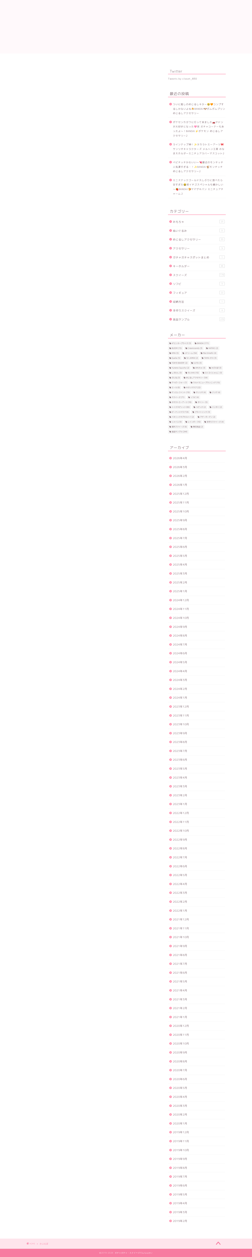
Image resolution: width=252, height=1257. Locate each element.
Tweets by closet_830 (182, 78)
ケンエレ (183, 58)
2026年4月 (180, 458)
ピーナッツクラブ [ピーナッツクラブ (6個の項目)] (180, 412)
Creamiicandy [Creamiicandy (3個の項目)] (195, 348)
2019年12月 (181, 1132)
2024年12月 (181, 600)
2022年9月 (180, 840)
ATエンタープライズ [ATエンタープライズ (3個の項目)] (181, 343)
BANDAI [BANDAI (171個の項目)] (203, 343)
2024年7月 (180, 644)
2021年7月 (180, 964)
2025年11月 (181, 502)
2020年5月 (180, 1088)
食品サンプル (40, 58)
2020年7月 (180, 1070)
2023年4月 (180, 777)
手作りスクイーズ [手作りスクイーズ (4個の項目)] (215, 422)
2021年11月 (181, 928)
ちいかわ (211, 58)
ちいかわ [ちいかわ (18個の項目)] (193, 372)
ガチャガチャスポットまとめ (199, 257)
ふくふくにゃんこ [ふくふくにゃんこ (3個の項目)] (213, 372)
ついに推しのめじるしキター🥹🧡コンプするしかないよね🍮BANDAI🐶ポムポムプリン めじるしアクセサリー (199, 109)
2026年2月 (180, 476)
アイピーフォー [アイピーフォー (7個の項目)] (179, 382)
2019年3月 (180, 1212)
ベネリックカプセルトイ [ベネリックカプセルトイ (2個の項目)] (183, 417)
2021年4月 (180, 990)
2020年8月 (180, 1061)
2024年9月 (180, 627)
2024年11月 (181, 609)
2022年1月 (180, 911)
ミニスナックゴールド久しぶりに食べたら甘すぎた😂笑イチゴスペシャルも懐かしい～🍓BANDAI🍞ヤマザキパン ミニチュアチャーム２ (198, 186)
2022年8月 (180, 848)
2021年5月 (180, 981)
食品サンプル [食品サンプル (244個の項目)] (179, 431)
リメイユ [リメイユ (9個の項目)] (177, 422)
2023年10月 (181, 724)
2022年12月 (181, 813)
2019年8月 (180, 1168)
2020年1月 (180, 1123)
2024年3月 (180, 680)
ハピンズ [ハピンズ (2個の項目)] (201, 407)
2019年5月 (180, 1194)
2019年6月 (180, 1185)
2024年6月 (180, 653)
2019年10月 (181, 1150)
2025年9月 (180, 520)
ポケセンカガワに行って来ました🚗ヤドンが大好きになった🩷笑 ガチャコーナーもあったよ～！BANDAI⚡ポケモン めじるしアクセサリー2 (198, 128)
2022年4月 (180, 884)
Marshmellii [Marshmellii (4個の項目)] (209, 353)
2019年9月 (180, 1159)
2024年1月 (180, 698)
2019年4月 (180, 1203)
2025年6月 (180, 547)
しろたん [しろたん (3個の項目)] (177, 372)
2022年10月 (181, 831)
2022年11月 (181, 822)
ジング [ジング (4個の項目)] (216, 392)
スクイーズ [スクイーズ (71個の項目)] (178, 397)
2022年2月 (180, 902)
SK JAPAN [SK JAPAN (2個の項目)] (192, 358)
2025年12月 (181, 494)
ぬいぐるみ (199, 231)
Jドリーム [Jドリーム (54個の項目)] (191, 353)
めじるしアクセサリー (199, 239)
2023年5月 (180, 769)
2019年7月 (180, 1176)
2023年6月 (180, 760)
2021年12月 (181, 919)
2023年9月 (180, 733)
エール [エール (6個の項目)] (176, 387)
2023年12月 (181, 706)
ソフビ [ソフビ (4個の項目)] (195, 397)
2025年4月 (180, 564)
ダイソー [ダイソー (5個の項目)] (203, 402)
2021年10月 (181, 937)
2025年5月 (180, 556)
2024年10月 (181, 618)
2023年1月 (180, 804)
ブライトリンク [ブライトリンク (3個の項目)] (202, 412)
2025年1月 (180, 591)
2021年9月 (180, 946)
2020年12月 (181, 1026)
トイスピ (127, 58)
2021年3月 (180, 999)
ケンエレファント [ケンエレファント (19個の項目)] (181, 392)
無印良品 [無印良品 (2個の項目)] (198, 426)
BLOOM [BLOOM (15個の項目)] (177, 348)
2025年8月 (180, 529)
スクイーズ (68, 58)
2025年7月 (180, 538)
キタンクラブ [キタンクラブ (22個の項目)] (193, 387)
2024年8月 (180, 635)
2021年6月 (180, 973)
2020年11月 (181, 1035)
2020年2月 (180, 1114)
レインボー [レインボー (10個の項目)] (194, 422)
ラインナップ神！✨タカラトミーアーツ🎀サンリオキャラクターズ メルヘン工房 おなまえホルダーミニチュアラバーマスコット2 (199, 149)
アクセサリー (199, 248)
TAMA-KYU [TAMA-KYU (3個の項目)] (210, 358)
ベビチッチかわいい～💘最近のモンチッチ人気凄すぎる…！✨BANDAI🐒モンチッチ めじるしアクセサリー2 (198, 167)
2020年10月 (181, 1043)
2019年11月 (181, 1141)
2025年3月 (180, 573)
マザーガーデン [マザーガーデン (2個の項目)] (207, 417)
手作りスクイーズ (199, 310)
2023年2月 (180, 795)
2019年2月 (180, 1221)
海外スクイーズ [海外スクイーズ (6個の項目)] (179, 426)
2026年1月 (180, 485)
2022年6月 (180, 866)
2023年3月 (180, 786)
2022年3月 (180, 893)
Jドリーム (156, 58)
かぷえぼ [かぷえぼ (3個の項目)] (216, 368)
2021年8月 (180, 955)
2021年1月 (180, 1017)
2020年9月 (180, 1052)
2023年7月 (180, 751)
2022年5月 (180, 875)
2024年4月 (180, 671)
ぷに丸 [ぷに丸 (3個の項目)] (176, 377)
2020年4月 (180, 1097)
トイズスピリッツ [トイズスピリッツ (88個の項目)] (181, 407)
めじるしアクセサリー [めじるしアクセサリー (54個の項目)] (197, 377)
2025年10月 (181, 511)
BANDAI (98, 58)
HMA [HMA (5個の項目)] (175, 353)
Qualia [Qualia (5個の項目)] (176, 358)
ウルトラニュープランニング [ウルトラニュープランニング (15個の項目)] (206, 382)
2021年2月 (180, 1008)
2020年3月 (180, 1106)
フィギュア (199, 293)
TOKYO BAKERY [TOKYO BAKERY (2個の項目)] (179, 363)
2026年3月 (180, 467)
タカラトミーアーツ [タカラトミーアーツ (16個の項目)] (181, 402)
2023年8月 (180, 742)
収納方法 (199, 302)
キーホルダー (199, 266)
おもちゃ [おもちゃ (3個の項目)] (200, 368)
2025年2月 (180, 582)
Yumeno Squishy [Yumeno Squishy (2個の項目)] (180, 368)
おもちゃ (199, 222)
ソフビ (199, 284)
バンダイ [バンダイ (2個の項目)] (217, 407)
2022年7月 (180, 857)
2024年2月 (180, 689)
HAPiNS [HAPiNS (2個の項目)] (213, 348)
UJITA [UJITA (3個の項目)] (198, 363)
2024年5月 (180, 662)
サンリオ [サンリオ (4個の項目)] (201, 392)
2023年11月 (181, 715)
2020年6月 (180, 1079)
